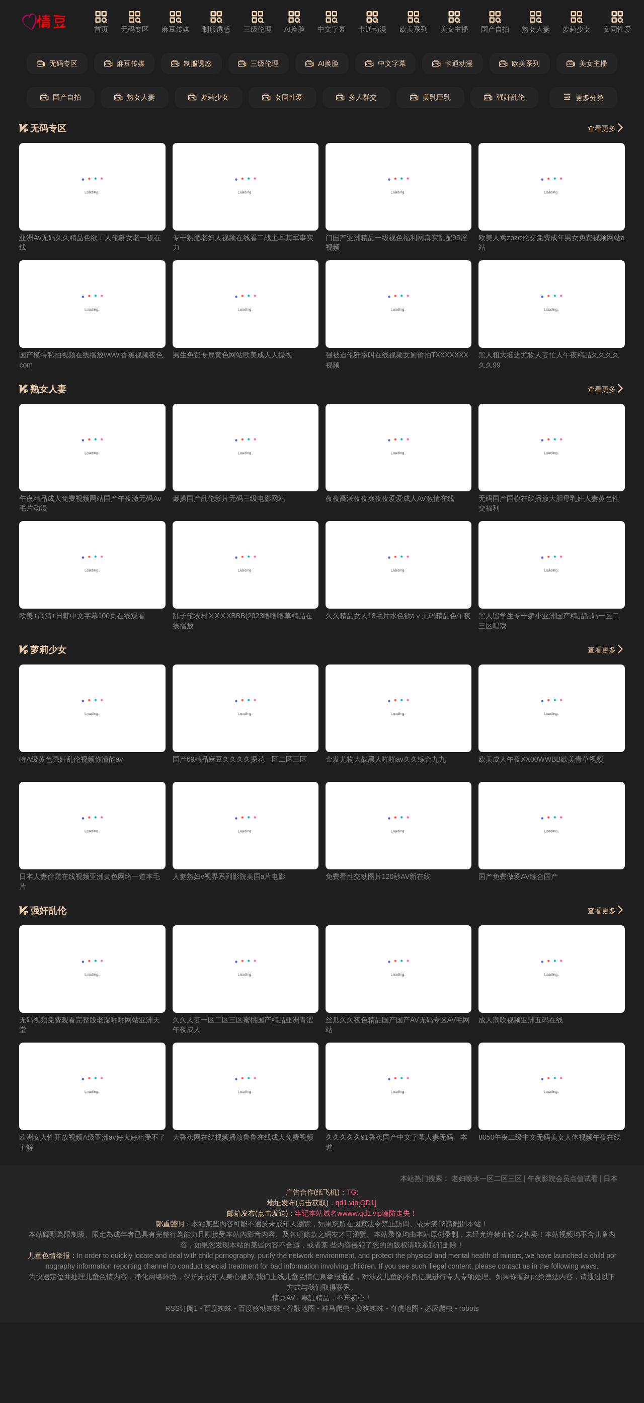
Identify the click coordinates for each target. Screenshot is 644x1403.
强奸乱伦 (504, 97)
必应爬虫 (439, 1308)
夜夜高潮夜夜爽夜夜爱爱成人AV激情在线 (390, 498)
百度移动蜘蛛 (259, 1308)
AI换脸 (294, 21)
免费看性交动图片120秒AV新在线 (378, 876)
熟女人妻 (536, 21)
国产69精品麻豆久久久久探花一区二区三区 (240, 759)
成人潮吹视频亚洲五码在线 (520, 1020)
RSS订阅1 (181, 1308)
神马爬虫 (335, 1308)
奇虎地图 (404, 1308)
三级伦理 (258, 21)
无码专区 (135, 21)
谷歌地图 (301, 1308)
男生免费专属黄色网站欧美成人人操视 (232, 355)
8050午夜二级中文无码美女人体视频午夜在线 (549, 1137)
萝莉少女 (576, 21)
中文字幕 (331, 21)
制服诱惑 (216, 21)
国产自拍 (495, 21)
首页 (101, 21)
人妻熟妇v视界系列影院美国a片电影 (229, 876)
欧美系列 (413, 21)
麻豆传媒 (176, 21)
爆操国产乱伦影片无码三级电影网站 (229, 498)
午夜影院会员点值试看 (574, 1178)
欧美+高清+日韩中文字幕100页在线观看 (82, 616)
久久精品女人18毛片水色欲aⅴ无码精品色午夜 (398, 616)
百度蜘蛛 (218, 1308)
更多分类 (583, 97)
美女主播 (454, 21)
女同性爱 (617, 21)
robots (469, 1308)
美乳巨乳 (430, 97)
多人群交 (356, 97)
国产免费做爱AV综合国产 (518, 876)
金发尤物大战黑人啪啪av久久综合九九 (386, 759)
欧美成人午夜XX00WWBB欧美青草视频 (540, 759)
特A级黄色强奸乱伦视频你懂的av (71, 759)
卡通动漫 (372, 21)
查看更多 (606, 127)
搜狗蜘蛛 (370, 1308)
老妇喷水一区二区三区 (498, 1178)
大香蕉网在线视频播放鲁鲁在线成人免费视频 (243, 1137)
